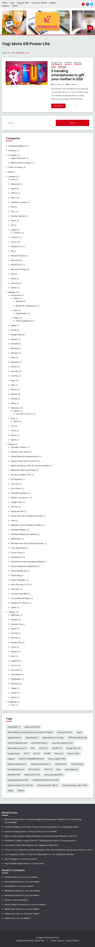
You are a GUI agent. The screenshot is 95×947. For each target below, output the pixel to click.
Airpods (19, 301)
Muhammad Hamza (13, 890)
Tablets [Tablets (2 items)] (20, 791)
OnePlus (14, 375)
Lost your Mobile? (30, 877)
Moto (53, 66)
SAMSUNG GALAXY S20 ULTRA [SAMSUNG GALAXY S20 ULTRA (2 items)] (46, 780)
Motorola (15, 362)
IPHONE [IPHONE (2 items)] (47, 753)
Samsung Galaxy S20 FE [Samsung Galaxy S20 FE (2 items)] (18, 780)
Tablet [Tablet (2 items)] (10, 791)
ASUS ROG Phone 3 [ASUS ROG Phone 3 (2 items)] (39, 743)
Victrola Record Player (20, 598)
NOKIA (14, 366)
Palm (13, 385)
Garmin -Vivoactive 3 (20, 497)
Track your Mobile (39, 2)
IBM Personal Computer (21, 162)
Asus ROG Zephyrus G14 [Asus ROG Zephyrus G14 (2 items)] (62, 743)
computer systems (19, 202)
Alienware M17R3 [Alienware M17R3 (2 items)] (32, 727)
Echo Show (16, 488)
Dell (12, 207)
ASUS (13, 330)
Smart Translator (18, 580)
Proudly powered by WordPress (30, 940)
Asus (13, 197)
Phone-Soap (16, 552)
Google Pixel (56, 63)
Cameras (12, 150)
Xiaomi (14, 287)
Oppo (13, 380)
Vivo (13, 426)
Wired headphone (24, 321)
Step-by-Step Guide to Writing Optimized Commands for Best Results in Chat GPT (41, 836)
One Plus (15, 371)
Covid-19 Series (15, 167)
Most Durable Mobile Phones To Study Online (24, 863)
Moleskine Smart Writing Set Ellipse (26, 525)
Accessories (16, 295)
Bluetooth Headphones (26, 305)
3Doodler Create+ (19, 447)
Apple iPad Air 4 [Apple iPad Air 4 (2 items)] (14, 738)
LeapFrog (15, 660)
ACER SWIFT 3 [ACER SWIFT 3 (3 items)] (14, 727)
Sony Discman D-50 (20, 584)
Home (4, 2)
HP (12, 225)
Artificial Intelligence (17, 146)
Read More (58, 106)
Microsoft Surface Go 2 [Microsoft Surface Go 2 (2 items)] (17, 764)
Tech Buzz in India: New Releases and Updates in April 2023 (31, 845)
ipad (10, 172)
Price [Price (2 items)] (59, 769)
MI (12, 251)
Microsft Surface (18, 255)
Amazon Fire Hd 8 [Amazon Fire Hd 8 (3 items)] (64, 732)
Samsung (62, 66)
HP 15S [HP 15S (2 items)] (37, 753)
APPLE (14, 193)
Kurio (13, 656)
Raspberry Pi (16, 557)
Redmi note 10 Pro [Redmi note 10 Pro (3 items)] (32, 775)
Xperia (16, 421)
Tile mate (15, 589)
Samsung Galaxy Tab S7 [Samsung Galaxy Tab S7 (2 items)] (47, 785)
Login (12, 2)
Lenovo (14, 242)
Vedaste (8, 918)
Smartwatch (21, 313)
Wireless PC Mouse (19, 603)
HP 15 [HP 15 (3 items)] (26, 753)
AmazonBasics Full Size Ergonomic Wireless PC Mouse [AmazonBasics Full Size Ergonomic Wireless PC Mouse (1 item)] (30, 732)
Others (11, 444)
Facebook (87, 4)
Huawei (14, 339)
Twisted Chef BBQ (19, 593)
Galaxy (16, 411)
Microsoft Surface (19, 269)
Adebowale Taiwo (12, 909)
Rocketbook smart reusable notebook (27, 561)
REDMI (14, 398)
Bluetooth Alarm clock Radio (23, 470)
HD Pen (14, 506)
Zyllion (13, 607)
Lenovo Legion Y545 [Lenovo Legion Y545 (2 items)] (56, 759)
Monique (14, 353)
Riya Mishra (72, 84)
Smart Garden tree (19, 571)
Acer (13, 179)
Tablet (13, 688)
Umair (7, 900)
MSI (12, 274)
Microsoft (15, 260)
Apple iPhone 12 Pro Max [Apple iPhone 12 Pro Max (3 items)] (53, 738)
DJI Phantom (16, 479)
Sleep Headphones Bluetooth (24, 566)
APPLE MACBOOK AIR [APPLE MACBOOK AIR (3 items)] (77, 738)
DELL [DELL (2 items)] (33, 748)
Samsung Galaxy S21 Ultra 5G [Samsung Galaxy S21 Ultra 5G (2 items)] (20, 785)
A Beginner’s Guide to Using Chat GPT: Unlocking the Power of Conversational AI (40, 840)
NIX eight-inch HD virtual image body (27, 543)
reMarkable (16, 679)
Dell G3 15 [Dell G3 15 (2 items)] (43, 748)
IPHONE (68, 63)
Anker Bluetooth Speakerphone (25, 456)
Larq (13, 520)
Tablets (15, 5)
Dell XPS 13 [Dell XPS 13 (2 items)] (57, 748)
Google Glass (16, 502)
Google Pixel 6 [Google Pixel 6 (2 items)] (14, 753)
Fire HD (14, 638)
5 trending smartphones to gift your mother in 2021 (67, 75)
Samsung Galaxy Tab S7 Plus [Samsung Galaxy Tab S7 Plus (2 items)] (74, 785)
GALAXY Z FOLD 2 (24, 414)
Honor (13, 220)
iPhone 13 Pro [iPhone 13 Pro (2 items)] (73, 753)
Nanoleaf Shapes (18, 529)
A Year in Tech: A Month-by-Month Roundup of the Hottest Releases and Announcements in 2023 (48, 849)
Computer (12, 155)
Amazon (14, 619)
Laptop (14, 229)
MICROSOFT (16, 264)
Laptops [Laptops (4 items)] (11, 759)
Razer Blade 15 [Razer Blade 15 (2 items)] (71, 769)
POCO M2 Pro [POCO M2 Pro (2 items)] (34, 769)
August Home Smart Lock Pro (24, 461)
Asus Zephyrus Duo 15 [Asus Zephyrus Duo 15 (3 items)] (17, 748)
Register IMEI (23, 2)
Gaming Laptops (18, 216)
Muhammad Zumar (12, 895)
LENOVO (17, 232)
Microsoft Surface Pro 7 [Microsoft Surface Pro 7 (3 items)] (41, 764)
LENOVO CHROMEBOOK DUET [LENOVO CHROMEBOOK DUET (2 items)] (31, 759)
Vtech (13, 430)
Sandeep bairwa (11, 877)
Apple (13, 188)
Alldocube (15, 615)
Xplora (13, 439)
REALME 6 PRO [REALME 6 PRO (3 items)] (14, 775)
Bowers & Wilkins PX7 (21, 474)
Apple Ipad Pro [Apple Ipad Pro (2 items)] (32, 738)
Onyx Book (16, 674)
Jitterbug (77, 63)
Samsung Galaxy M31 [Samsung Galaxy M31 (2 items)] (54, 775)
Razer (13, 278)
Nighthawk (16, 538)
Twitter (91, 4)
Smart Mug (16, 575)
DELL (13, 211)
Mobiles (52, 2)
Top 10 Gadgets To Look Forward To (20, 859)
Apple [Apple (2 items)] (79, 732)
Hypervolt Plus (17, 511)
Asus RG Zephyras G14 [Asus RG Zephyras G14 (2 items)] (17, 743)
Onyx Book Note (18, 548)
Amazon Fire (16, 624)
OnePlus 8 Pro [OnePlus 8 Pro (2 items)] (61, 764)
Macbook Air (16, 246)
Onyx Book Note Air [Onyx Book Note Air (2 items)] (16, 769)
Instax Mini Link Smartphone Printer (26, 516)
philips (16, 318)
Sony (13, 418)
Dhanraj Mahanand (12, 881)
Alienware (15, 184)
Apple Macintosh (18, 158)
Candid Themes (72, 940)
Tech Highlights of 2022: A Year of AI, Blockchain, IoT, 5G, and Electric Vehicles (39, 854)
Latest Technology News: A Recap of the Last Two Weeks (30, 831)
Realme (14, 394)
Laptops (5, 5)
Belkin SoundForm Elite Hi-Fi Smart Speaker (30, 465)
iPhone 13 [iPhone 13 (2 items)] (59, 753)
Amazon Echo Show (20, 451)
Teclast (14, 693)
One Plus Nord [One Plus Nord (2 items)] (77, 764)
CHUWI (14, 633)
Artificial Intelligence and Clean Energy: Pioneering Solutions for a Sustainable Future (41, 827)
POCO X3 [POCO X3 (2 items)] (48, 769)
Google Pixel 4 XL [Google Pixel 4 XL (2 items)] (73, 748)
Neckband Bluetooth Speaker (24, 534)
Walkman (12, 702)
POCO (13, 389)
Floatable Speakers (19, 493)
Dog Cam (15, 484)
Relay (13, 403)
